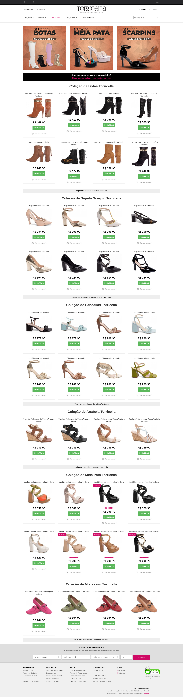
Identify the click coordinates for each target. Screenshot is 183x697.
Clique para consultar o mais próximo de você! (91, 78)
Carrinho (154, 10)
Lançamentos (71, 17)
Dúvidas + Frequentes (78, 670)
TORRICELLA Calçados (141, 688)
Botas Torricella (100, 191)
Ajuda (157, 2)
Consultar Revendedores (31, 681)
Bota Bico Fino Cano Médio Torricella (73, 94)
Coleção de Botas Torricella (91, 86)
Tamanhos (42, 17)
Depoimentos (51, 673)
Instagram (121, 673)
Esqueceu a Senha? (30, 676)
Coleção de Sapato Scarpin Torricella (91, 198)
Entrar (143, 10)
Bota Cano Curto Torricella (109, 94)
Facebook (121, 670)
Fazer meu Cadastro (30, 673)
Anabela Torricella (100, 467)
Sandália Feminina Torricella (39, 312)
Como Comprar (75, 678)
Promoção (56, 17)
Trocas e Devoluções (77, 676)
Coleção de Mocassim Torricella (91, 584)
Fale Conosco (99, 670)
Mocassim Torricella (101, 640)
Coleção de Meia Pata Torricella (91, 475)
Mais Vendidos (88, 17)
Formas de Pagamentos (78, 673)
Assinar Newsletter (53, 681)
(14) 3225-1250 (100, 676)
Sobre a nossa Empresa (54, 670)
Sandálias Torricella (101, 404)
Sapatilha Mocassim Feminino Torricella (74, 592)
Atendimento (28, 9)
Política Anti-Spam (52, 678)
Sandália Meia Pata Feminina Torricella (39, 482)
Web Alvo (146, 693)
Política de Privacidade (54, 676)
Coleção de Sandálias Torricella (91, 305)
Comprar (39, 128)
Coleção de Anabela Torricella (92, 412)
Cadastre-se (40, 9)
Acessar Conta (28, 670)
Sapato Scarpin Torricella (39, 206)
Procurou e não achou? (78, 681)
